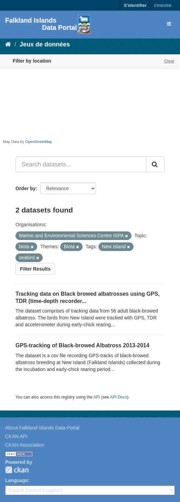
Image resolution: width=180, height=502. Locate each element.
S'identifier (135, 5)
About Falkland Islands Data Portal (42, 427)
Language (16, 480)
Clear (169, 61)
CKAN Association (24, 445)
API (96, 397)
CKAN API (16, 436)
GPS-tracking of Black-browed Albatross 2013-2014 (82, 345)
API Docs (118, 397)
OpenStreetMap (38, 142)
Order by (25, 188)
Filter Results (35, 269)
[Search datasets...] (80, 164)
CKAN (17, 469)
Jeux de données (45, 44)
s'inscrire (162, 5)
